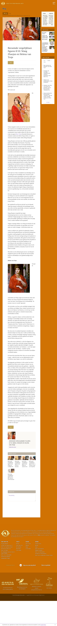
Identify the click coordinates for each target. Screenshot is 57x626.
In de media (18, 575)
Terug (5, 13)
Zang (36, 572)
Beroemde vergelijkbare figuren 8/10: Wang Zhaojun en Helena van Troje (16, 15)
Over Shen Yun (4, 567)
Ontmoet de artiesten (5, 581)
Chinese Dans (38, 568)
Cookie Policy (43, 624)
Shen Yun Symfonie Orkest (7, 572)
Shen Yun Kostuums (39, 573)
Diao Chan (27, 135)
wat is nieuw (28, 568)
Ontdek (36, 567)
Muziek (36, 570)
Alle (44, 60)
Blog (10, 13)
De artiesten (18, 572)
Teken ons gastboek (45, 590)
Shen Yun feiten (4, 575)
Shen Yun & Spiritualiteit (6, 580)
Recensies (18, 573)
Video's (18, 567)
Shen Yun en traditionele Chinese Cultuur (44, 580)
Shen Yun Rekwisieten (40, 577)
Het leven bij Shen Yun (6, 573)
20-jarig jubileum (4, 568)
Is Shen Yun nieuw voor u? (6, 570)
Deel (11, 62)
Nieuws (49, 60)
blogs (27, 572)
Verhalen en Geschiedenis (40, 578)
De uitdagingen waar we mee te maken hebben (8, 578)
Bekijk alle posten (12, 472)
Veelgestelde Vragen (5, 583)
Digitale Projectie (38, 575)
